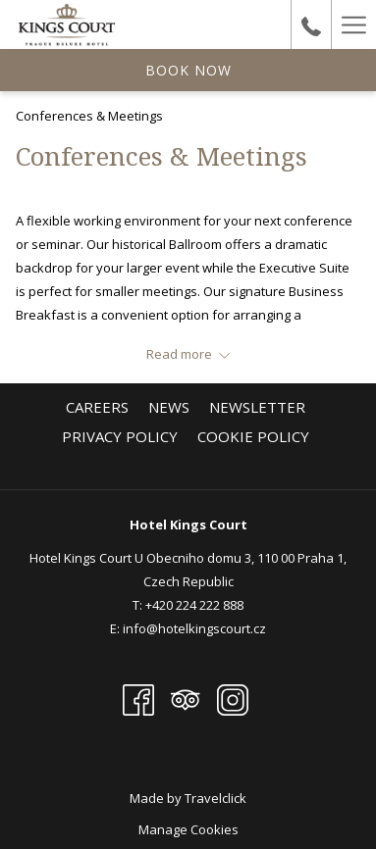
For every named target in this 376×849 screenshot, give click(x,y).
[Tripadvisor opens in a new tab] (185, 698)
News (168, 407)
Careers (97, 407)
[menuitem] (97, 407)
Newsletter (257, 407)
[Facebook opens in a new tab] (138, 698)
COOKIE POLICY (253, 436)
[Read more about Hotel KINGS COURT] (188, 354)
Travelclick (215, 798)
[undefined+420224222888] (311, 24)
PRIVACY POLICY (120, 436)
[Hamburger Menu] (353, 24)
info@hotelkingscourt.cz (194, 628)
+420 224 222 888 (194, 605)
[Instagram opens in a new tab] (232, 698)
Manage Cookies (188, 829)
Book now (188, 70)
